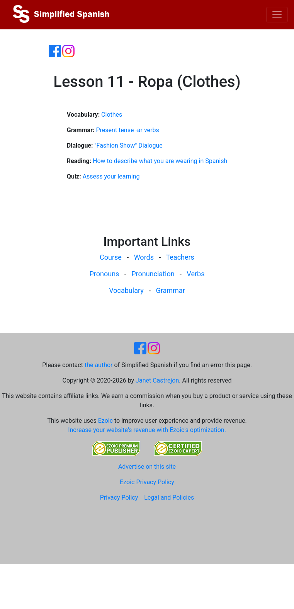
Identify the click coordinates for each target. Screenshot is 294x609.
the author (99, 365)
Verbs (195, 274)
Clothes (111, 114)
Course (111, 257)
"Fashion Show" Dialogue (128, 145)
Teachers (180, 257)
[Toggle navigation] (277, 14)
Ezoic (105, 420)
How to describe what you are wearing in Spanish (160, 161)
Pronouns (104, 274)
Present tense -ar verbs (127, 130)
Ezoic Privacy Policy (147, 482)
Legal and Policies (169, 497)
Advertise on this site (147, 466)
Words (144, 257)
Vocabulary (126, 290)
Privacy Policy (119, 497)
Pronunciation (152, 274)
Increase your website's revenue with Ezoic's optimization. (147, 430)
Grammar (170, 290)
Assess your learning (111, 176)
